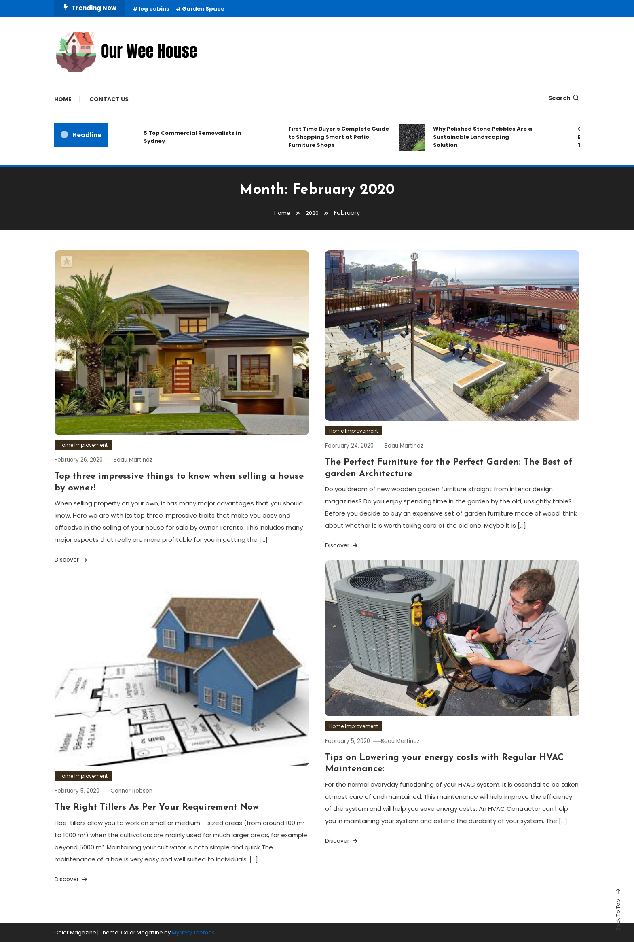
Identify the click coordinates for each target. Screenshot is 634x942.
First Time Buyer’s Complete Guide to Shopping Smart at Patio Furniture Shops (338, 137)
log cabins (154, 9)
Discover (72, 560)
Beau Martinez (143, 460)
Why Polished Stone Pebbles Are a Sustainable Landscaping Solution (482, 137)
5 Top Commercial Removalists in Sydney (192, 137)
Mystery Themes (193, 932)
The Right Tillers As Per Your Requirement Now (157, 807)
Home (63, 99)
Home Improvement (83, 444)
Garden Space (203, 9)
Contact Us (109, 99)
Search (564, 98)
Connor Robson (141, 791)
